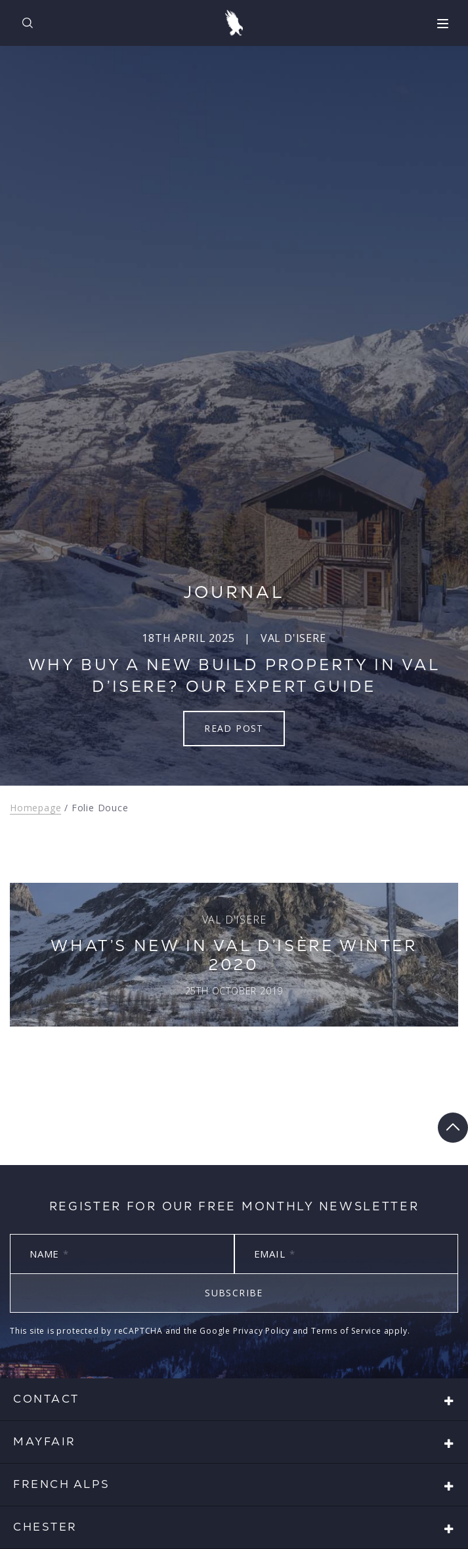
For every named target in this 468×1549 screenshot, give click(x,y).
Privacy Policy (261, 1330)
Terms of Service (346, 1330)
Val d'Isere (293, 638)
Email (274, 1253)
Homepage (35, 807)
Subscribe (234, 1292)
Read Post (234, 728)
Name (49, 1253)
